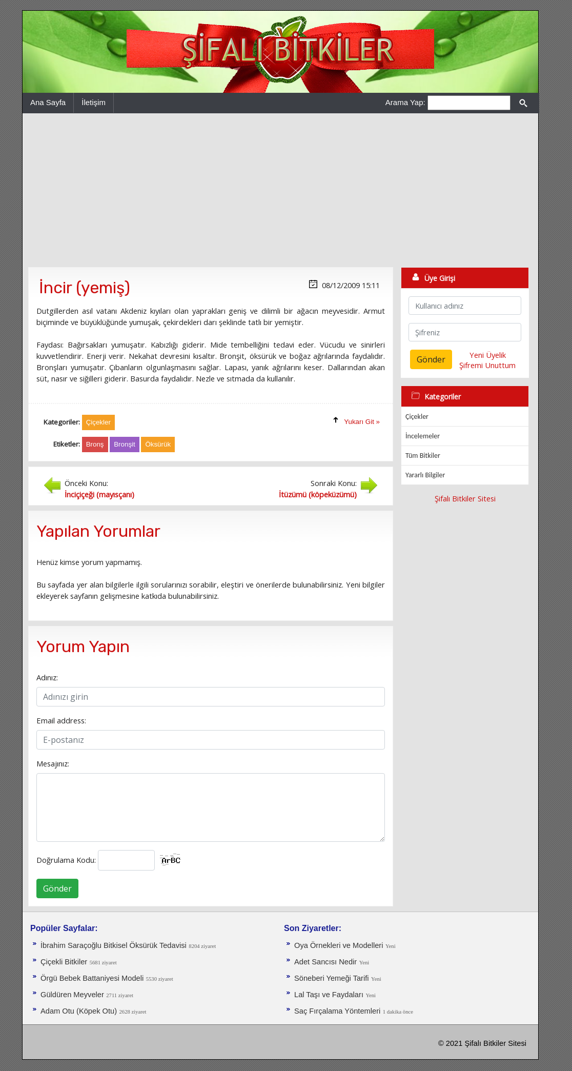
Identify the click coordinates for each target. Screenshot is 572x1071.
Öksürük (158, 444)
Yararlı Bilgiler (425, 475)
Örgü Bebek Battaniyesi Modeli (92, 978)
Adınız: (47, 677)
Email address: (61, 720)
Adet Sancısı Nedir (325, 962)
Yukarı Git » (362, 422)
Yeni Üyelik (487, 355)
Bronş (95, 444)
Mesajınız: (52, 763)
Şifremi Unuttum (487, 365)
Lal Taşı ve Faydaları (328, 995)
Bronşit (124, 444)
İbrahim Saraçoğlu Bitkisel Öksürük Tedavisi (113, 945)
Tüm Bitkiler (422, 455)
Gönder (57, 888)
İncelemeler (422, 436)
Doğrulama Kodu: (66, 860)
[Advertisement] (280, 190)
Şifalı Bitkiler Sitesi (465, 498)
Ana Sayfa (48, 102)
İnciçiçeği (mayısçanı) (99, 494)
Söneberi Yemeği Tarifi (331, 978)
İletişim (93, 102)
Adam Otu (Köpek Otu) (78, 1011)
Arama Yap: (405, 102)
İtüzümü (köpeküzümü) (318, 494)
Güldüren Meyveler (72, 995)
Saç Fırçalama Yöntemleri (337, 1011)
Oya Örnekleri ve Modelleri (338, 945)
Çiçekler (416, 416)
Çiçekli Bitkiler (63, 962)
